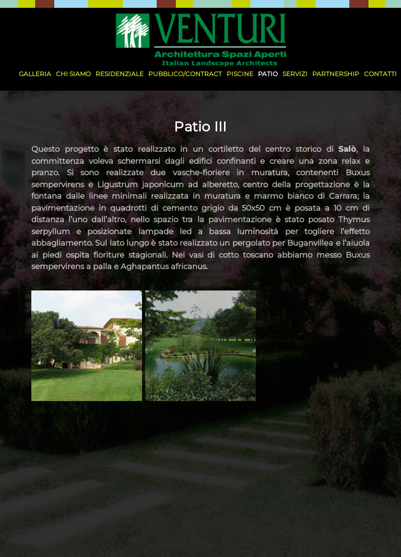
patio (268, 74)
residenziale (120, 74)
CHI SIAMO (73, 74)
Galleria (35, 74)
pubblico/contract (185, 74)
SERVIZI (295, 74)
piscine (240, 74)
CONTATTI (380, 74)
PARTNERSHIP (335, 74)
